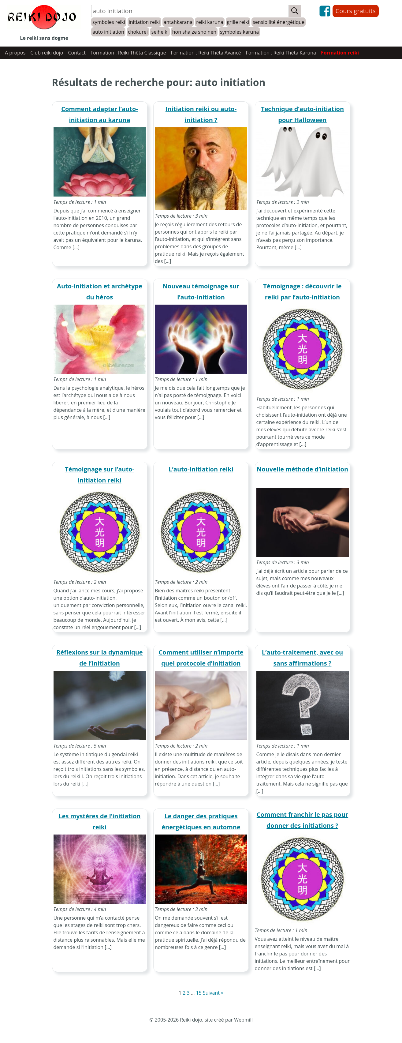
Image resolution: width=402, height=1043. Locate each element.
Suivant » (213, 992)
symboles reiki (108, 22)
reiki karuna (209, 22)
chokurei (138, 31)
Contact (76, 52)
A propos (15, 52)
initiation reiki (144, 22)
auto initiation (108, 31)
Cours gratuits (356, 11)
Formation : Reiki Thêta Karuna (281, 52)
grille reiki (238, 22)
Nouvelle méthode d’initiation (302, 469)
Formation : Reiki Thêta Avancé (206, 52)
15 (198, 992)
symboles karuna (239, 31)
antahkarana (178, 22)
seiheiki (160, 31)
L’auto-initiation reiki (201, 469)
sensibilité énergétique (278, 22)
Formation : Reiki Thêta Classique (128, 52)
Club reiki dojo (46, 52)
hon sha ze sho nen (194, 31)
